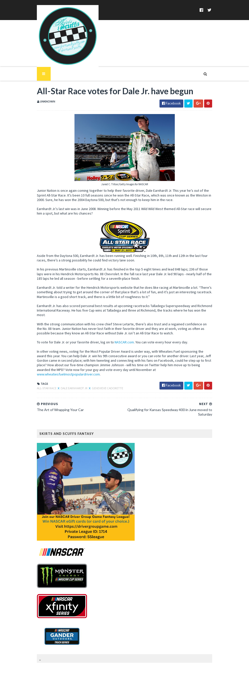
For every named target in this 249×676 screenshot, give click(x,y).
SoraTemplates (60, 669)
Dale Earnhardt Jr (68, 367)
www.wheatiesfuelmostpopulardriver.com (125, 354)
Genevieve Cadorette (101, 367)
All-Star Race (41, 367)
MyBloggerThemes (112, 669)
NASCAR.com (118, 326)
